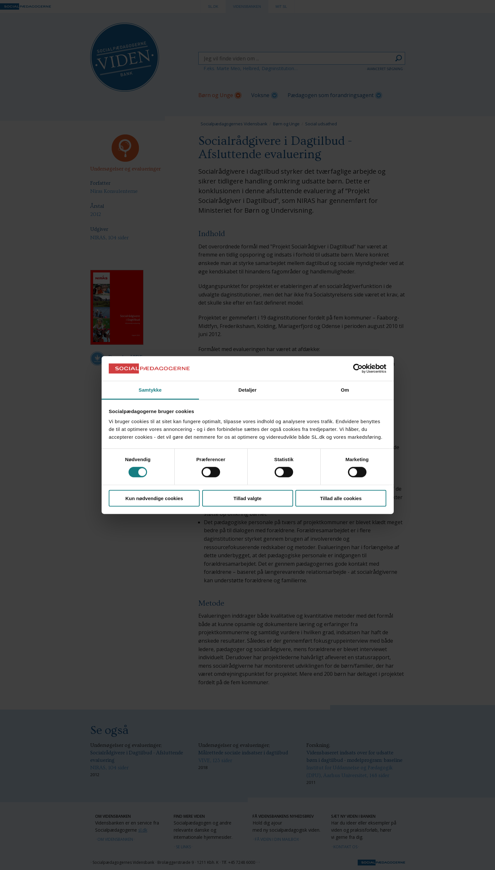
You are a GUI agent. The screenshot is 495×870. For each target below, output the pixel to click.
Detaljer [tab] (248, 390)
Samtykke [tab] (150, 390)
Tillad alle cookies (341, 498)
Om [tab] (345, 390)
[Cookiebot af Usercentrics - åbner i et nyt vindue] (357, 368)
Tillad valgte (247, 498)
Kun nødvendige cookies (154, 498)
